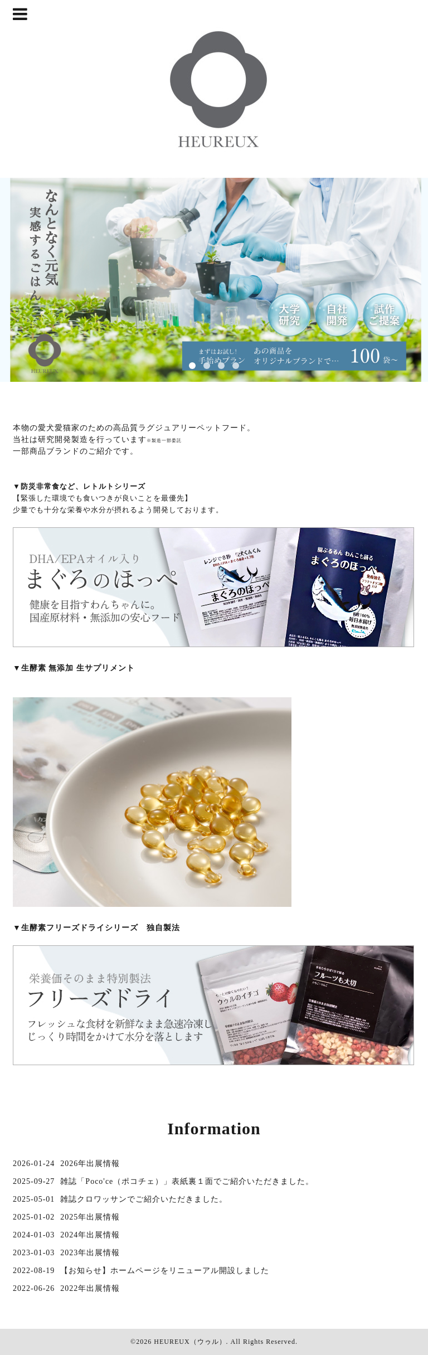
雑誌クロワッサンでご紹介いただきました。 (143, 1199)
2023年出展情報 (90, 1253)
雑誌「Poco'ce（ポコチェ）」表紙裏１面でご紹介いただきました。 (187, 1181)
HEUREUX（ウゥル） (190, 1342)
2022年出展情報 (90, 1288)
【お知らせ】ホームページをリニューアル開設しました (164, 1270)
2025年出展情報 (90, 1217)
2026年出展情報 (90, 1163)
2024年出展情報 (90, 1235)
